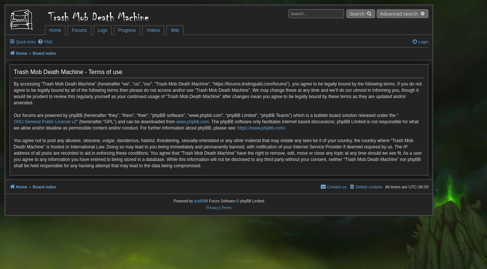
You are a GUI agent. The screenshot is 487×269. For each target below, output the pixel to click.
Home (55, 30)
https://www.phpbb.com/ (260, 128)
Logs (102, 30)
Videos (153, 30)
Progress (127, 30)
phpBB (199, 201)
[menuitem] (44, 41)
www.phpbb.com (192, 121)
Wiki (175, 30)
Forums (79, 30)
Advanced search (399, 13)
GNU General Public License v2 (45, 121)
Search (357, 13)
